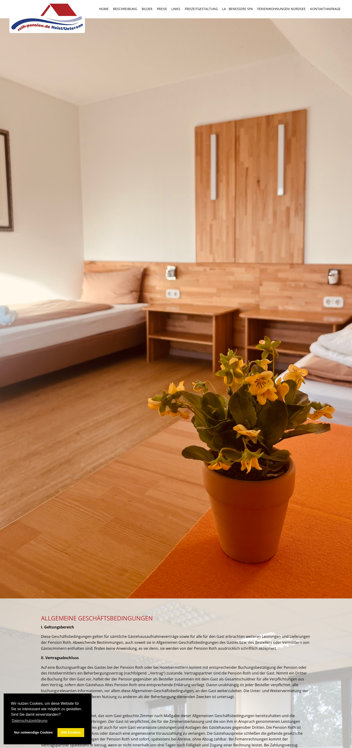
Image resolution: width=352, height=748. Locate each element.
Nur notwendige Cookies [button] (33, 732)
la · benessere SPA (237, 9)
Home (104, 9)
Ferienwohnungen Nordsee (281, 9)
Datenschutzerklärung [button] (29, 721)
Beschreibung (125, 9)
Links (175, 9)
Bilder (147, 9)
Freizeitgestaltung (201, 9)
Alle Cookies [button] (71, 732)
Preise (162, 9)
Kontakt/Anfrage (325, 9)
